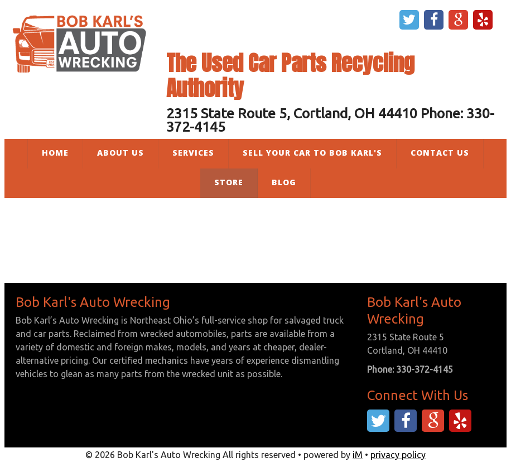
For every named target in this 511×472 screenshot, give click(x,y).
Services (193, 152)
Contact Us (440, 152)
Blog (284, 182)
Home (55, 152)
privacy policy (398, 455)
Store (228, 182)
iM (358, 455)
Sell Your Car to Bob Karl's (312, 152)
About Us (120, 152)
